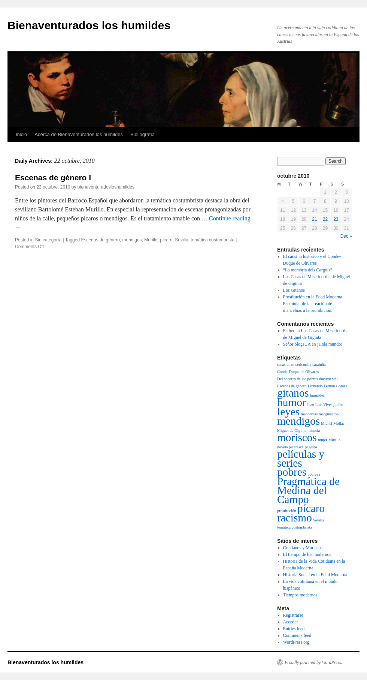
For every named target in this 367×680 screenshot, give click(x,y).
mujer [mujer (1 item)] (322, 440)
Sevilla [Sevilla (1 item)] (318, 520)
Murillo (150, 240)
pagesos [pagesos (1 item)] (311, 447)
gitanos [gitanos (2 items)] (293, 393)
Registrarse (293, 615)
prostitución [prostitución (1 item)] (286, 511)
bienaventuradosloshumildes (106, 187)
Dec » (346, 236)
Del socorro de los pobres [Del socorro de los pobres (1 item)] (297, 379)
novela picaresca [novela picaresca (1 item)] (290, 447)
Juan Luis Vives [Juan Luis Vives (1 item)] (320, 405)
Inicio (21, 134)
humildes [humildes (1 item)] (317, 395)
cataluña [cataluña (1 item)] (319, 364)
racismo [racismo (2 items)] (294, 518)
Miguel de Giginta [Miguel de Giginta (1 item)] (291, 430)
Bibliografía (142, 134)
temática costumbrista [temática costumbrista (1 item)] (294, 527)
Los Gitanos (294, 290)
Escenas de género (100, 240)
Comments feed (297, 635)
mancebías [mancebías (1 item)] (309, 414)
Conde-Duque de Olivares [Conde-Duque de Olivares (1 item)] (298, 372)
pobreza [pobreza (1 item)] (313, 474)
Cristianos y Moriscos (302, 547)
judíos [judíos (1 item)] (338, 405)
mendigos (132, 240)
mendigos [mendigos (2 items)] (298, 421)
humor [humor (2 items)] (291, 402)
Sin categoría (48, 240)
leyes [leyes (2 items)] (288, 412)
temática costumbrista (212, 240)
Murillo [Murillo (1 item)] (334, 440)
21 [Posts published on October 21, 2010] (314, 219)
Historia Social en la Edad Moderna (315, 574)
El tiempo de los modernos (307, 554)
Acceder (290, 622)
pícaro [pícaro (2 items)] (311, 508)
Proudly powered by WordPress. (313, 662)
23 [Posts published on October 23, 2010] (335, 219)
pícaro (166, 240)
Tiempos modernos (300, 595)
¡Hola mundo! (330, 344)
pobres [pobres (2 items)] (291, 472)
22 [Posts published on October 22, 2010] (325, 219)
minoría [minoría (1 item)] (313, 430)
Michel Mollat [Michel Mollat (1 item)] (332, 423)
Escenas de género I (53, 177)
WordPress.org (296, 642)
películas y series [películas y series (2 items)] (300, 458)
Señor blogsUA (297, 344)
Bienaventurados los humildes (88, 25)
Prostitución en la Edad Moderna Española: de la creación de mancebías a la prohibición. (312, 303)
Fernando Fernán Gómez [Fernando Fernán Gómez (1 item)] (328, 386)
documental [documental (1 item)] (328, 379)
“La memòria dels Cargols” (307, 270)
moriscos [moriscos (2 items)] (297, 437)
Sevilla (181, 240)
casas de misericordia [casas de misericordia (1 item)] (294, 364)
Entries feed (294, 628)
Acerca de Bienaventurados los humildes (78, 134)
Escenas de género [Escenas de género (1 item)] (292, 386)
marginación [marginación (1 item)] (329, 414)
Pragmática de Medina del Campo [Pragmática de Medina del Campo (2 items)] (308, 490)
